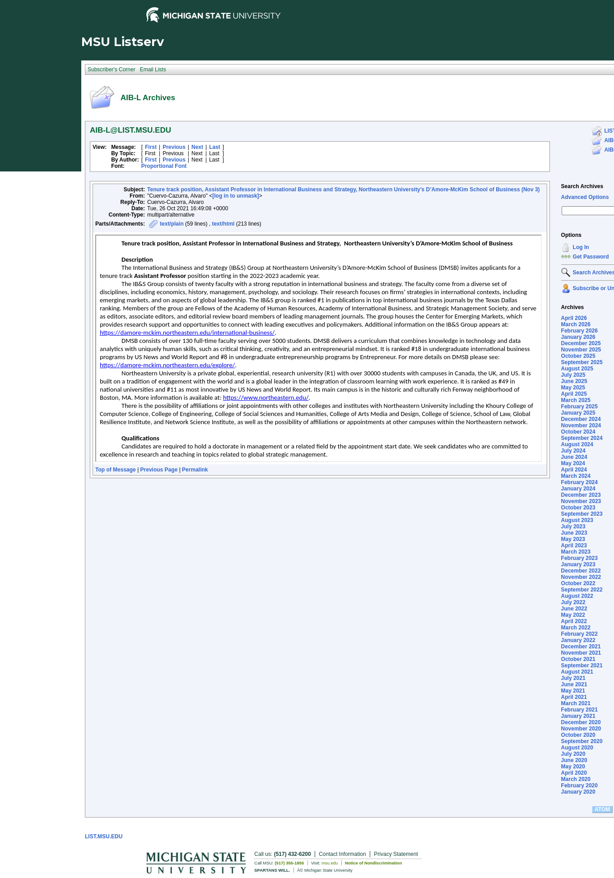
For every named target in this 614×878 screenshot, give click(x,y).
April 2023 (574, 545)
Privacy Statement (396, 854)
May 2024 (573, 463)
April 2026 (574, 318)
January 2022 (578, 640)
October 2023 (578, 507)
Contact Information (342, 854)
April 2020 (574, 773)
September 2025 (582, 362)
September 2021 (582, 665)
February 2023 (579, 558)
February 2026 (579, 331)
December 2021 (581, 646)
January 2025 (578, 413)
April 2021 (574, 697)
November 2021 (581, 653)
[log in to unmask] (235, 196)
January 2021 (578, 716)
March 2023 (576, 552)
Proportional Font (164, 166)
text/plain (172, 224)
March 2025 (576, 400)
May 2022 (573, 615)
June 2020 (574, 760)
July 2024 (573, 451)
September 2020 (582, 741)
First (151, 147)
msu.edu (329, 862)
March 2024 (576, 476)
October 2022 (578, 583)
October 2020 (578, 735)
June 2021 (574, 684)
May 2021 (573, 691)
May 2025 (573, 387)
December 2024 (581, 419)
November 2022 (581, 577)
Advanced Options (585, 197)
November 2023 (581, 501)
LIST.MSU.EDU (103, 836)
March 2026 (576, 324)
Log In (581, 247)
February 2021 (579, 710)
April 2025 (574, 394)
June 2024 (574, 457)
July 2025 (573, 375)
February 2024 (579, 482)
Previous (174, 147)
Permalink (195, 470)
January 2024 (578, 488)
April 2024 (574, 470)
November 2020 (581, 729)
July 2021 (573, 678)
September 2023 (582, 514)
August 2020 (577, 747)
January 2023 (578, 564)
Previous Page (159, 470)
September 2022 (582, 590)
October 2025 (578, 356)
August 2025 (577, 368)
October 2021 (578, 659)
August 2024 (577, 444)
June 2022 (574, 608)
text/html (223, 224)
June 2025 (574, 381)
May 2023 (573, 539)
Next (197, 147)
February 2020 (579, 785)
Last (214, 147)
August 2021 (577, 672)
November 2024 (581, 425)
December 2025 (581, 343)
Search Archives (582, 186)
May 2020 (573, 766)
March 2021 (576, 703)
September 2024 (582, 438)
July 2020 (573, 754)
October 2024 (578, 432)
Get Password (591, 257)
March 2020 (576, 779)
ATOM (602, 809)
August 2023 (577, 520)
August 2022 (577, 596)
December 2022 (581, 571)
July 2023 (573, 526)
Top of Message (115, 470)
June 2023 (574, 533)
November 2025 (581, 350)
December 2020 (581, 722)
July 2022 (573, 602)
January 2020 (578, 792)
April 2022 (574, 621)
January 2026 (578, 337)
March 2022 (576, 627)
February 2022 (579, 634)
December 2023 (581, 495)
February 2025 (579, 406)
